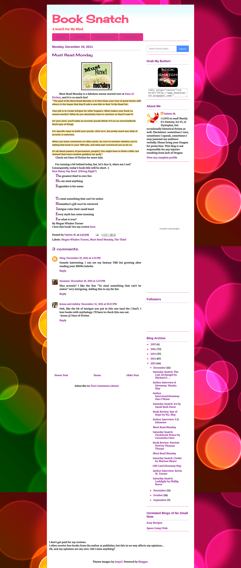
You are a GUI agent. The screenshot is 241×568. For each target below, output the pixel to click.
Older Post (132, 375)
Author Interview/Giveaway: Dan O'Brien (166, 396)
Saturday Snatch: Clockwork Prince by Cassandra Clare (166, 434)
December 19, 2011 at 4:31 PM (83, 258)
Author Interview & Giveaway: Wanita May (164, 385)
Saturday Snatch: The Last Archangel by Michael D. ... (165, 374)
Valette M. (170, 113)
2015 (153, 344)
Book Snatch (90, 19)
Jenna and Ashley (69, 304)
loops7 (118, 561)
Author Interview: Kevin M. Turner (167, 472)
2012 (153, 358)
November (160, 490)
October (158, 495)
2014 (153, 349)
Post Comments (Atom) (105, 385)
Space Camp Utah (157, 528)
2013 (153, 353)
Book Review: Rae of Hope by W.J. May (165, 413)
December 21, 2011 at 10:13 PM (99, 304)
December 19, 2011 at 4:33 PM (88, 280)
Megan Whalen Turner (75, 239)
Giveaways (131, 37)
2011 (153, 363)
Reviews (80, 37)
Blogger (143, 561)
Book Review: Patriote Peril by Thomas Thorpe (166, 445)
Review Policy (104, 37)
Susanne (64, 280)
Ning (62, 258)
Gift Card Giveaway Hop (167, 465)
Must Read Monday (101, 239)
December (159, 367)
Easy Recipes (154, 522)
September (160, 500)
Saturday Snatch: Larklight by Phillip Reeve (166, 481)
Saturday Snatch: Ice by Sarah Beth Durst (167, 405)
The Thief (120, 239)
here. (93, 226)
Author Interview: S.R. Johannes (166, 421)
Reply (62, 270)
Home (61, 37)
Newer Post (61, 375)
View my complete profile (162, 157)
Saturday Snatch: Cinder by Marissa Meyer (167, 460)
